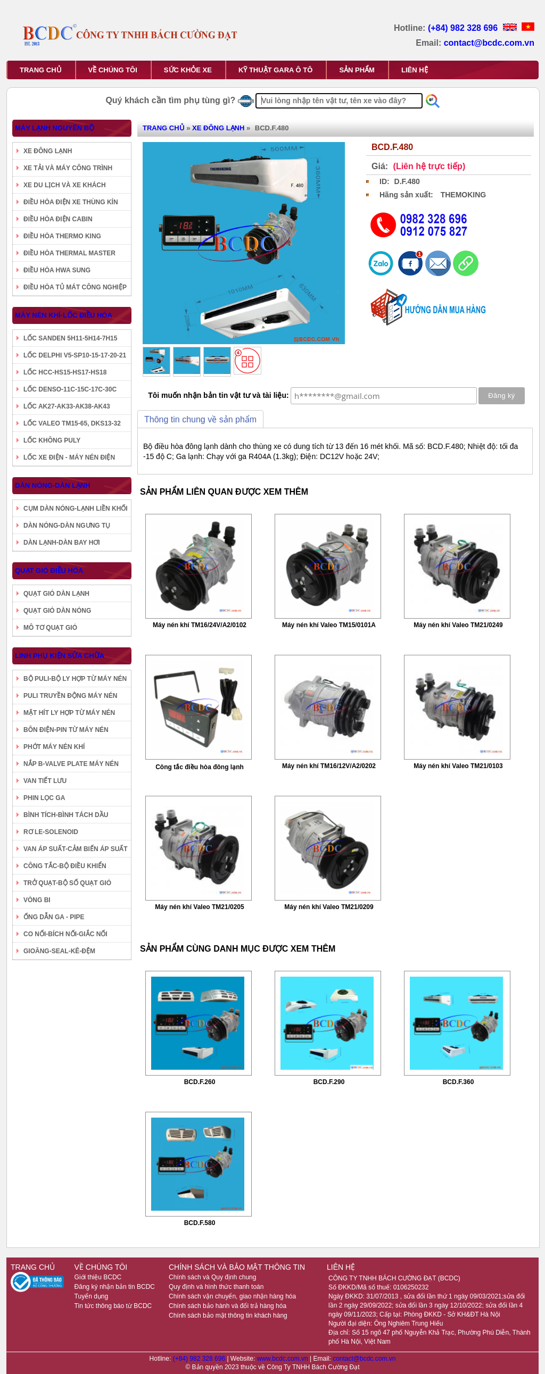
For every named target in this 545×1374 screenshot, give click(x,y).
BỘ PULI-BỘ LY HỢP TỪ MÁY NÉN (75, 678)
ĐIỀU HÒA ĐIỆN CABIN (58, 219)
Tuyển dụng (92, 1296)
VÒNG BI (37, 900)
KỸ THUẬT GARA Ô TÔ (275, 70)
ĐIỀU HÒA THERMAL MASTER (69, 253)
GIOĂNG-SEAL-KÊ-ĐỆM (59, 951)
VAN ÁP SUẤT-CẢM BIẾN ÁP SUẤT (75, 849)
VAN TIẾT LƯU (45, 781)
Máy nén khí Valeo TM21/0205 (199, 907)
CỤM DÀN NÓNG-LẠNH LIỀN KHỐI (75, 508)
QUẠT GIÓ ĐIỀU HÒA (49, 570)
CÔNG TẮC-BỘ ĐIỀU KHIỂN (64, 866)
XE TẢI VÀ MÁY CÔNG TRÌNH (67, 168)
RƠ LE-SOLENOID (50, 832)
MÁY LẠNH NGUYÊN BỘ (54, 128)
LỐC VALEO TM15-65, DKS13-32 (72, 423)
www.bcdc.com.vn (283, 1358)
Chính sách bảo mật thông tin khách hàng (228, 1315)
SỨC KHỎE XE (188, 70)
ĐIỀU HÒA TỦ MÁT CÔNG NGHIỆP (75, 287)
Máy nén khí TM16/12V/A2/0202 (329, 766)
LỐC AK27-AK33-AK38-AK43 (66, 406)
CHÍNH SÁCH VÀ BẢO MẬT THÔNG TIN (237, 1267)
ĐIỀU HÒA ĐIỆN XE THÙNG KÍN (70, 202)
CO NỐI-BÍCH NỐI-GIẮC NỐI (65, 934)
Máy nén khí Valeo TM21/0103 (458, 766)
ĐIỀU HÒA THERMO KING (62, 236)
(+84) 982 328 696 (464, 27)
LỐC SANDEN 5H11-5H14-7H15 (70, 338)
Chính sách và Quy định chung (212, 1277)
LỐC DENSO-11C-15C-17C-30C (70, 389)
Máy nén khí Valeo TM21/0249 (458, 625)
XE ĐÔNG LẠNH (47, 151)
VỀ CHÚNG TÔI (112, 70)
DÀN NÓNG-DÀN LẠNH (52, 485)
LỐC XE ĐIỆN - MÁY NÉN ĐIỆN (69, 457)
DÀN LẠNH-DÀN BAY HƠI (61, 542)
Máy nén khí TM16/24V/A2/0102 (199, 625)
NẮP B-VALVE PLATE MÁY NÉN (71, 764)
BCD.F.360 (458, 1082)
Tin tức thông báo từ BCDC (113, 1306)
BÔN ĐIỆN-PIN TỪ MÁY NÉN (66, 730)
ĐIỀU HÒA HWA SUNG (56, 270)
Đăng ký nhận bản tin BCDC (115, 1286)
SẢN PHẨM (357, 70)
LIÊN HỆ (414, 70)
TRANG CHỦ (41, 70)
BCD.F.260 (200, 1082)
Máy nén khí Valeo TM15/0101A (329, 625)
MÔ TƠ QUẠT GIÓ (50, 627)
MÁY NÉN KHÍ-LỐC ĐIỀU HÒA (63, 315)
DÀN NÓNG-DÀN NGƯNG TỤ (66, 525)
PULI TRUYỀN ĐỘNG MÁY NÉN (70, 696)
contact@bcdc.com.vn (489, 42)
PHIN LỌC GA (44, 798)
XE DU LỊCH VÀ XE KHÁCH (64, 185)
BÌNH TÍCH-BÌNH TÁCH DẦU (65, 815)
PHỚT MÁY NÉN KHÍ (54, 747)
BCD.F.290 (329, 1082)
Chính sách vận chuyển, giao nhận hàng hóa (232, 1296)
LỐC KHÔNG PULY (51, 440)
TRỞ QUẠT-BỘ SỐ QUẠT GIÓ (67, 883)
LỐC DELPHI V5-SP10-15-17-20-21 (74, 355)
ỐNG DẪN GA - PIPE (54, 917)
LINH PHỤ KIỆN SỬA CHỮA (59, 656)
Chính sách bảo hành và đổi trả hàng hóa (227, 1306)
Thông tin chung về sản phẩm (200, 419)
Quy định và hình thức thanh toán (216, 1286)
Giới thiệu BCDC (98, 1277)
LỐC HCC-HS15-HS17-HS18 (64, 372)
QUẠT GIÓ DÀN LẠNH (56, 593)
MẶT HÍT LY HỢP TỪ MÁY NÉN (69, 713)
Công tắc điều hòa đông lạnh (199, 767)
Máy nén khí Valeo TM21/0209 (328, 907)
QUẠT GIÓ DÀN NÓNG (57, 610)
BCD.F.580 (200, 1223)
